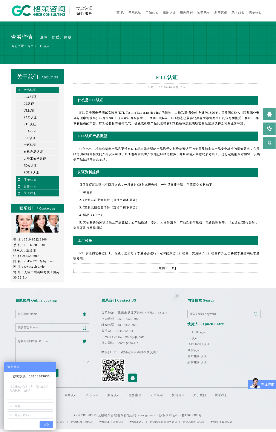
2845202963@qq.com (39, 261)
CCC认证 (30, 96)
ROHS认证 (31, 172)
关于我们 (238, 12)
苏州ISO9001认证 (11, 430)
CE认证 (29, 103)
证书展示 (203, 12)
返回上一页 (167, 268)
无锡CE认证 (136, 421)
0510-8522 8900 (35, 239)
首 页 (120, 12)
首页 (30, 46)
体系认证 (134, 12)
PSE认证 (30, 138)
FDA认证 (30, 165)
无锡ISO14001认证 (82, 421)
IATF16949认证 (198, 344)
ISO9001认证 (196, 332)
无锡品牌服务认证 (194, 421)
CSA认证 (30, 131)
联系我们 (255, 12)
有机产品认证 (33, 151)
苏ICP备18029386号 (187, 415)
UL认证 (29, 110)
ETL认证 (44, 46)
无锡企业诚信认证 (221, 421)
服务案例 (186, 12)
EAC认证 (30, 117)
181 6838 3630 (34, 245)
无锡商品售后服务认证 (164, 421)
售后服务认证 (197, 356)
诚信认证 (193, 350)
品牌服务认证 (197, 362)
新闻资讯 (220, 12)
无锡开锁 (2, 430)
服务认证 (169, 12)
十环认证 (30, 145)
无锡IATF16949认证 (111, 421)
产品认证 (152, 12)
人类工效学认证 (35, 158)
